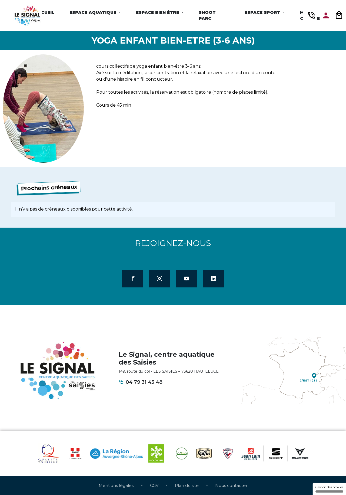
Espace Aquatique (93, 12)
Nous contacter (231, 485)
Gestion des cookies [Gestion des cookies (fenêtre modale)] (329, 489)
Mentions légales (116, 485)
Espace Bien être (158, 12)
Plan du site (187, 485)
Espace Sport (263, 12)
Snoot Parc (207, 15)
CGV (154, 485)
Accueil (44, 12)
